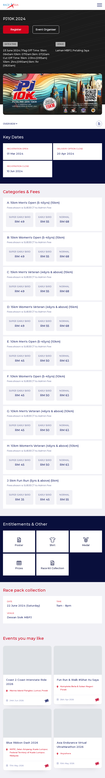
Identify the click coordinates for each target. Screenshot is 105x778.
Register (16, 29)
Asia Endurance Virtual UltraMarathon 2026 (72, 744)
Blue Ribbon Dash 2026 (22, 742)
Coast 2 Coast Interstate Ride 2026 (26, 681)
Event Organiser (46, 29)
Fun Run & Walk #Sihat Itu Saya (78, 679)
